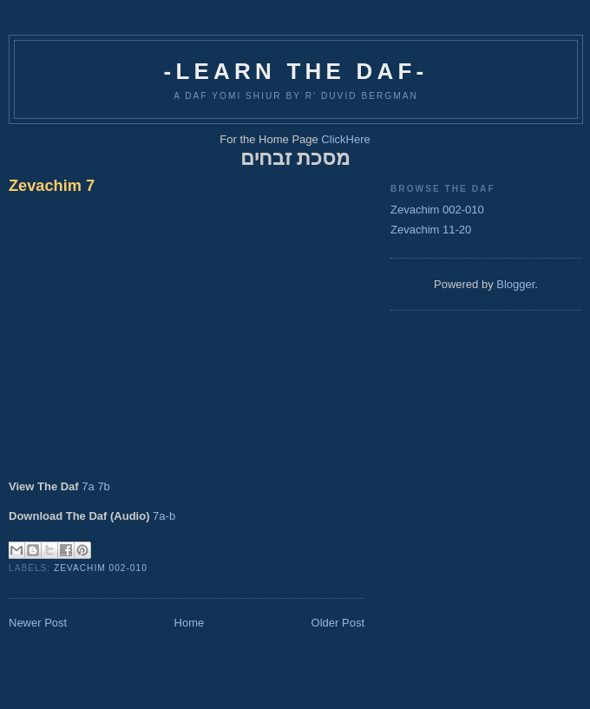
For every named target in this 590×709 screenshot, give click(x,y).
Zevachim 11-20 (430, 229)
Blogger (515, 284)
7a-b (164, 515)
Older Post (337, 622)
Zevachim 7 (52, 185)
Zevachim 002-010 (101, 568)
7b (103, 486)
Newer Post (38, 622)
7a (88, 486)
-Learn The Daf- (296, 71)
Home (189, 622)
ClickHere (345, 139)
